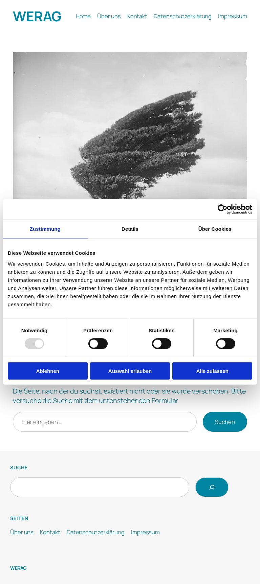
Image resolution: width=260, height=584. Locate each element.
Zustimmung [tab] (45, 229)
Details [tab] (130, 229)
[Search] (212, 487)
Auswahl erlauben (130, 371)
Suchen (225, 422)
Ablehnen (47, 371)
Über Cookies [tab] (215, 229)
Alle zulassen (212, 371)
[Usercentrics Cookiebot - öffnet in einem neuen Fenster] (222, 209)
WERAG (37, 16)
